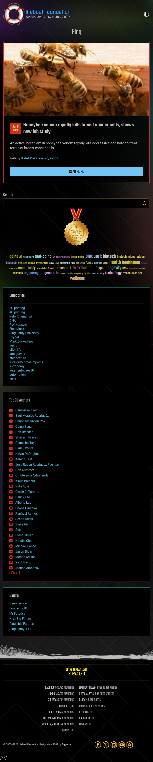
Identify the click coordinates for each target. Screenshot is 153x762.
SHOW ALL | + (15, 573)
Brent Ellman (24, 535)
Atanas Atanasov (27, 568)
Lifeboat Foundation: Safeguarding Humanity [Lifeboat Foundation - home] (66, 14)
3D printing (17, 308)
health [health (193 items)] (115, 262)
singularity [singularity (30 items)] (78, 273)
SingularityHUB (20, 629)
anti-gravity (17, 354)
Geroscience (17, 603)
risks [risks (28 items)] (71, 273)
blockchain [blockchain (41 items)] (11, 263)
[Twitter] (106, 744)
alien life (15, 350)
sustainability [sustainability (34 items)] (98, 273)
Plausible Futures (21, 624)
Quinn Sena (23, 426)
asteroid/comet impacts (26, 362)
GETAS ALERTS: (86, 694)
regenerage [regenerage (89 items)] (32, 273)
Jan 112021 (16, 128)
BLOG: (82, 700)
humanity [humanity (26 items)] (144, 263)
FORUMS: (83, 724)
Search (144, 203)
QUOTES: (66, 730)
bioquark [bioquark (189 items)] (93, 256)
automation (17, 375)
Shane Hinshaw (26, 508)
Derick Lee (22, 497)
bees (12, 379)
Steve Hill (21, 524)
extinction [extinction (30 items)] (80, 263)
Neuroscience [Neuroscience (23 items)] (133, 269)
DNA (12, 321)
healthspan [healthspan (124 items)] (131, 262)
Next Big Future (20, 619)
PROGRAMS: (85, 718)
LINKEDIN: (53, 694)
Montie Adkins (25, 557)
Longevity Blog (19, 608)
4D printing (17, 312)
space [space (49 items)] (87, 273)
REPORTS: (84, 712)
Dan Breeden (24, 432)
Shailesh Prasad (29, 158)
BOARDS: (83, 706)
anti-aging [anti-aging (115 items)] (43, 256)
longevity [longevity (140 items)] (113, 268)
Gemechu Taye (25, 443)
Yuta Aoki (22, 486)
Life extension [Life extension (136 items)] (81, 268)
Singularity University (24, 333)
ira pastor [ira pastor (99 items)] (62, 268)
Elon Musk (16, 329)
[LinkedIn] (114, 744)
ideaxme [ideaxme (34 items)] (13, 268)
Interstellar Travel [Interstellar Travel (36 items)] (45, 268)
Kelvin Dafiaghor (27, 454)
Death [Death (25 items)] (57, 263)
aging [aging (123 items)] (13, 256)
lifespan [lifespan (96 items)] (99, 268)
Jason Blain (23, 551)
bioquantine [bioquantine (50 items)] (77, 257)
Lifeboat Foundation (28, 744)
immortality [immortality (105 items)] (27, 268)
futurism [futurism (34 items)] (98, 263)
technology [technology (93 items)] (113, 273)
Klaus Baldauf (25, 481)
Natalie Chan (24, 541)
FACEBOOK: (51, 687)
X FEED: (52, 700)
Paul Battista (24, 448)
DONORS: (63, 706)
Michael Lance (25, 546)
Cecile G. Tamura (27, 492)
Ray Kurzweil (18, 325)
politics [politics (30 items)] (142, 268)
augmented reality (22, 370)
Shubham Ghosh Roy (30, 421)
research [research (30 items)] (65, 273)
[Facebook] (98, 744)
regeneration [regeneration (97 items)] (50, 273)
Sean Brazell (24, 519)
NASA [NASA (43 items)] (125, 268)
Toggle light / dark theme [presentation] (146, 14)
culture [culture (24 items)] (51, 263)
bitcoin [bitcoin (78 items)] (140, 257)
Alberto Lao (23, 502)
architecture (17, 358)
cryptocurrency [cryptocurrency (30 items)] (42, 263)
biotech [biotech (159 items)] (109, 256)
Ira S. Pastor (23, 562)
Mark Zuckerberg (21, 341)
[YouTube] (122, 744)
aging (13, 345)
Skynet (14, 337)
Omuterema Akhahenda (32, 475)
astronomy (17, 366)
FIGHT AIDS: (55, 712)
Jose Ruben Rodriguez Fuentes (37, 464)
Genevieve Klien (26, 410)
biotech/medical (49, 158)
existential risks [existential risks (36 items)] (67, 263)
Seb (18, 530)
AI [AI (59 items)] (20, 257)
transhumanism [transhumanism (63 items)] (132, 273)
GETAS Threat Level (76, 672)
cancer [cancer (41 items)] (31, 263)
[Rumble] (130, 744)
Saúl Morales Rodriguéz (32, 415)
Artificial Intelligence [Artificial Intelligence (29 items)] (61, 257)
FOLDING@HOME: (52, 718)
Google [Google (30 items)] (105, 263)
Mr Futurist (17, 613)
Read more (76, 171)
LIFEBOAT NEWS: (87, 687)
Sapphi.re (66, 744)
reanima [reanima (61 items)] (18, 273)
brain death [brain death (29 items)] (22, 263)
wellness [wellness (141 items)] (77, 278)
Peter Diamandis (21, 316)
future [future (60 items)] (89, 263)
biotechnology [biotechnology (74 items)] (126, 257)
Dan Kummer (24, 470)
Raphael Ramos (26, 513)
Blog (76, 32)
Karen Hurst (23, 459)
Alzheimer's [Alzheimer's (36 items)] (28, 257)
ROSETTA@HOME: (51, 724)
